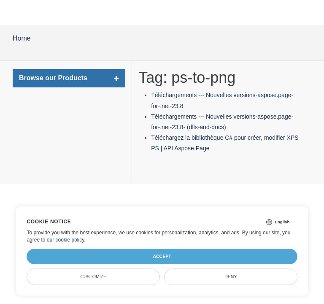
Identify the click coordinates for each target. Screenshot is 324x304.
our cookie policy (65, 240)
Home (22, 38)
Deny (230, 276)
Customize (93, 276)
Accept (162, 256)
